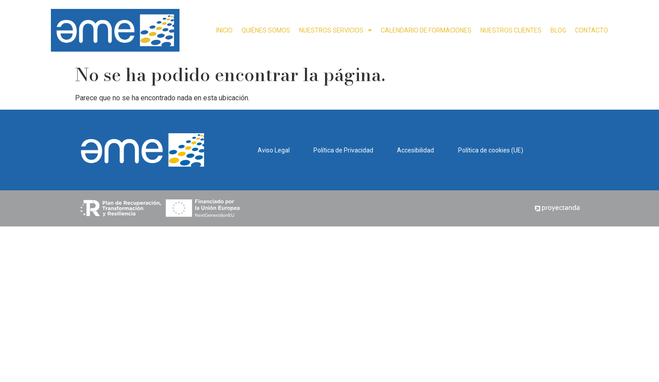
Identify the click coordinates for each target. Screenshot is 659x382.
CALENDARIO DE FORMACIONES (426, 30)
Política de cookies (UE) (490, 150)
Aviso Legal (274, 150)
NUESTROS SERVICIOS (335, 30)
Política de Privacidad (343, 150)
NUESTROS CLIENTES (511, 30)
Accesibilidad (415, 150)
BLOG (558, 30)
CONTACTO (591, 30)
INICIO (224, 30)
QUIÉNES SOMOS (266, 30)
